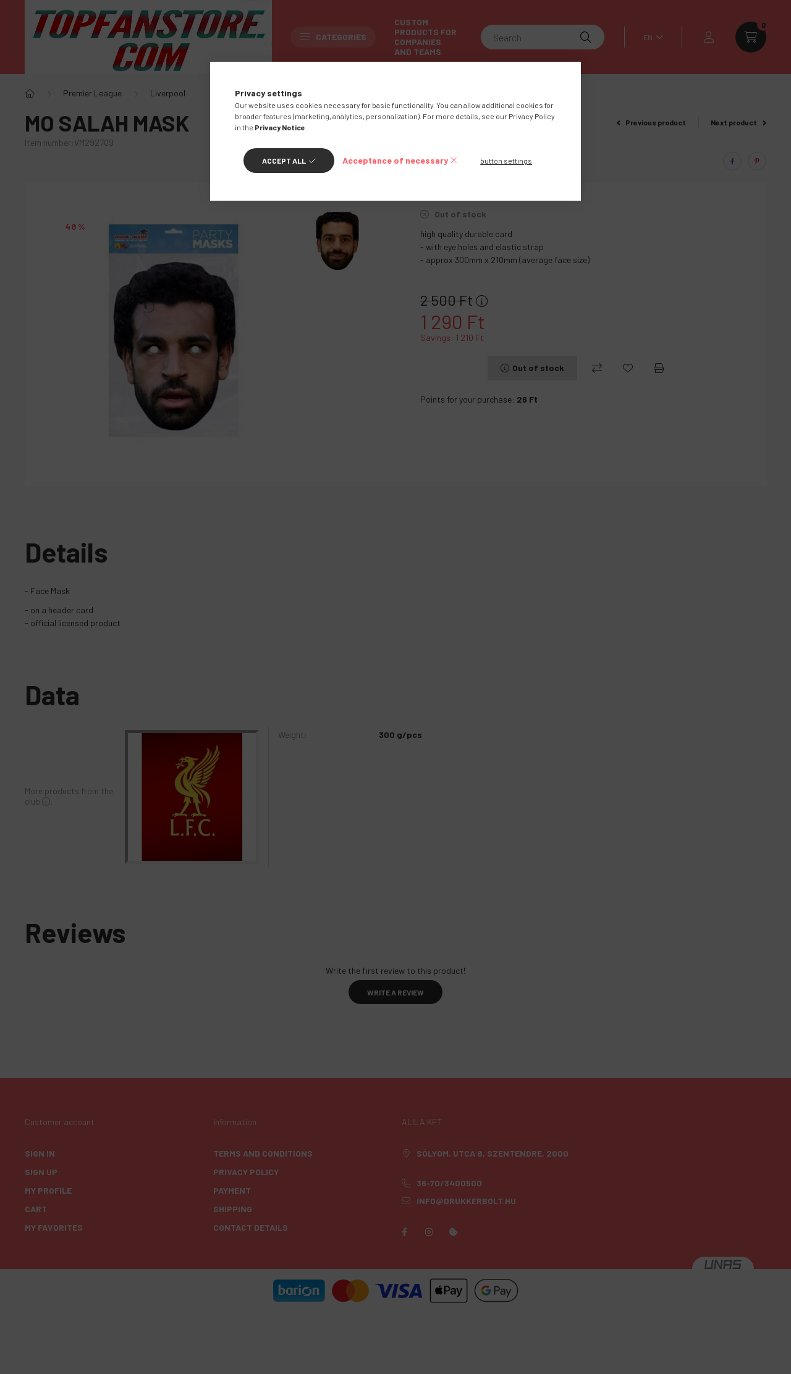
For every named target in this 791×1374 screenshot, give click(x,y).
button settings (506, 160)
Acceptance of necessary (395, 160)
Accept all (284, 160)
